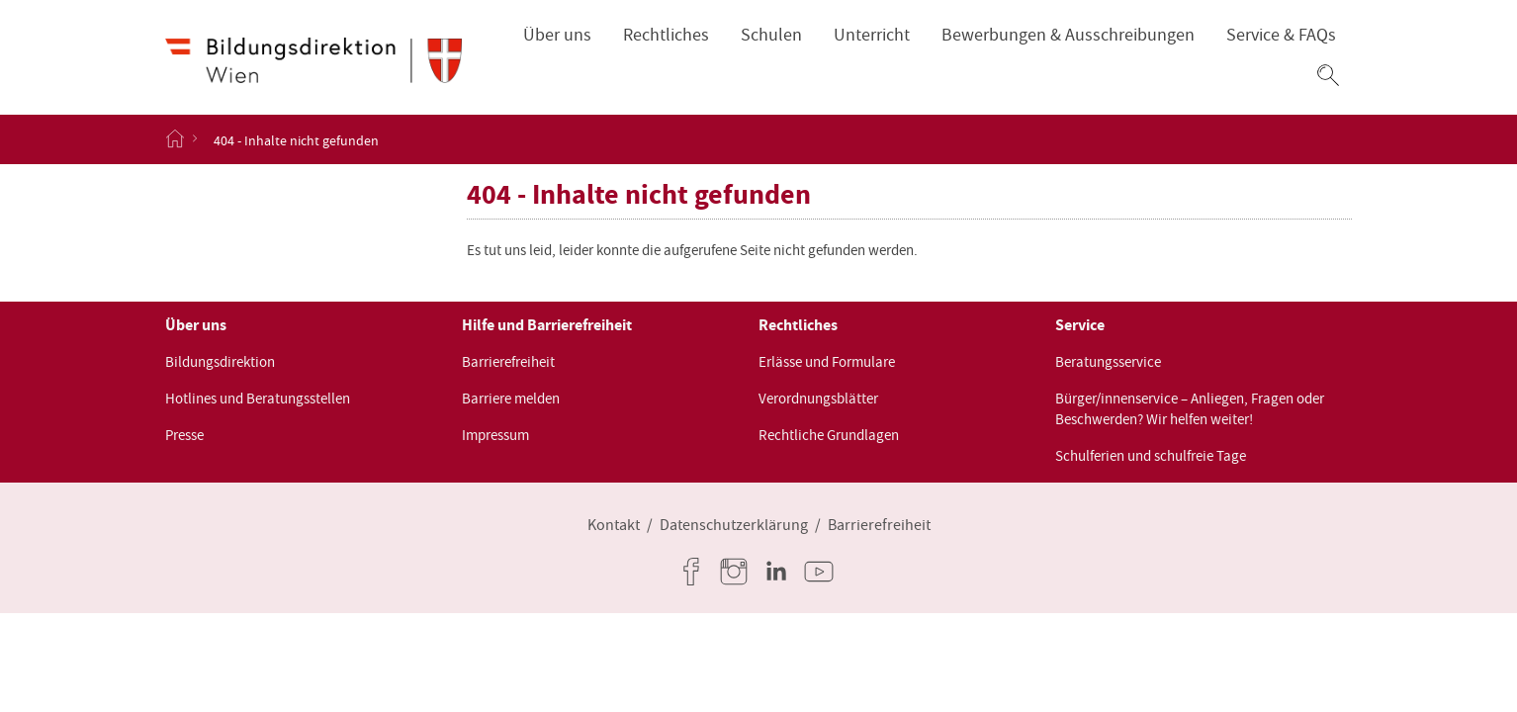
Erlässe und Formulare (826, 362)
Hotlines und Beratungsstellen (257, 398)
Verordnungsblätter (818, 398)
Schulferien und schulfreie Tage (1150, 456)
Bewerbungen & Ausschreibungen (1068, 35)
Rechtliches (666, 35)
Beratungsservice (1108, 362)
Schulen (771, 35)
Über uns (557, 35)
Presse (184, 435)
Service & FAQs (1281, 35)
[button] (1328, 75)
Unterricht (872, 35)
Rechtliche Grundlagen (828, 435)
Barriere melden (511, 398)
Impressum (495, 435)
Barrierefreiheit (508, 362)
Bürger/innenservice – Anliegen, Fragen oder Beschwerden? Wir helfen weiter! (1189, 409)
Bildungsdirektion (220, 362)
